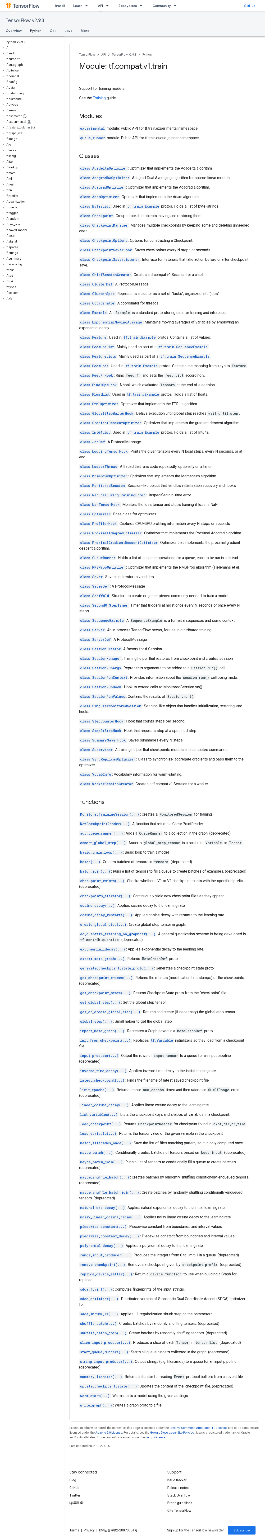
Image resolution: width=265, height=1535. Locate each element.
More (85, 31)
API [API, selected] (100, 6)
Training (99, 98)
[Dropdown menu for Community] (176, 5)
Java (68, 31)
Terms (74, 1530)
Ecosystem (128, 6)
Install (60, 6)
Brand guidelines (179, 1503)
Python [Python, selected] (35, 31)
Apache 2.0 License (108, 1432)
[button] (31, 48)
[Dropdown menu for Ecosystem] (142, 5)
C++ (53, 31)
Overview (14, 31)
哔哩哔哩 (76, 1503)
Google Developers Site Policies (172, 1432)
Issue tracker (177, 1480)
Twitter (74, 1495)
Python (147, 54)
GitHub (250, 6)
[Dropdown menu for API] (108, 5)
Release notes (178, 1488)
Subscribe (241, 1530)
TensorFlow (87, 54)
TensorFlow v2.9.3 (25, 21)
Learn (77, 6)
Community (161, 6)
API (103, 54)
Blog (72, 1480)
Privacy (89, 1530)
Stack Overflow (178, 1495)
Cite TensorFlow (179, 1510)
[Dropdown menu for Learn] (88, 5)
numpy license (155, 1437)
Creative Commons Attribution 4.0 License (198, 1428)
